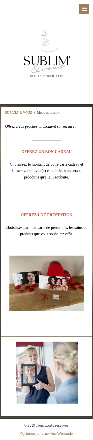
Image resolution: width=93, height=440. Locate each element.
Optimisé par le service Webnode (46, 433)
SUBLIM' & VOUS (18, 112)
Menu (84, 9)
